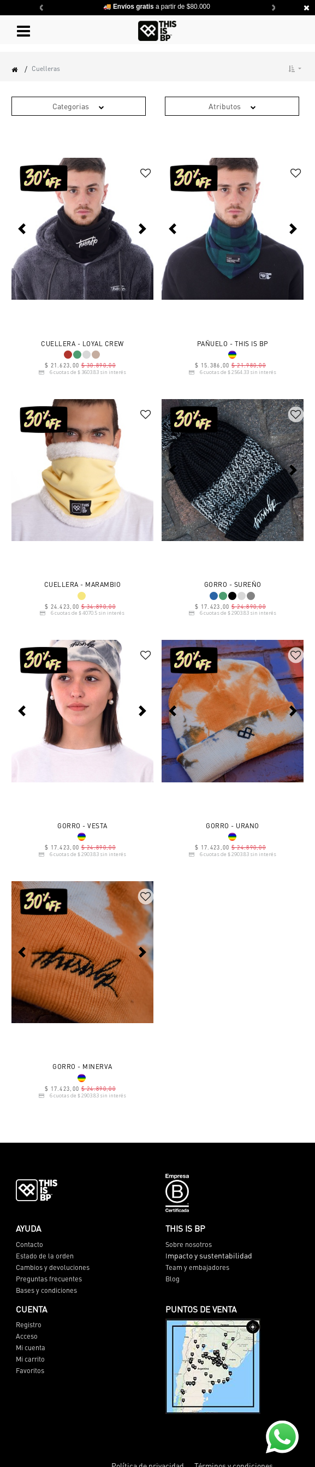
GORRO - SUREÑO (232, 585)
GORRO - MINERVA (82, 1067)
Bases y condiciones (46, 1290)
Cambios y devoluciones (53, 1267)
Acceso (27, 1336)
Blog (172, 1278)
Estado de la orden (45, 1255)
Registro (28, 1324)
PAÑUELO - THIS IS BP (233, 344)
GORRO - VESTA (82, 826)
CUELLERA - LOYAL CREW (82, 344)
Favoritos (30, 1370)
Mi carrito (30, 1359)
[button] (295, 69)
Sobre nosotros (188, 1244)
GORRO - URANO (232, 826)
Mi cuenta (30, 1347)
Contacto (29, 1244)
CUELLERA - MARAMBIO (82, 585)
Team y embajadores (197, 1267)
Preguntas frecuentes (49, 1278)
